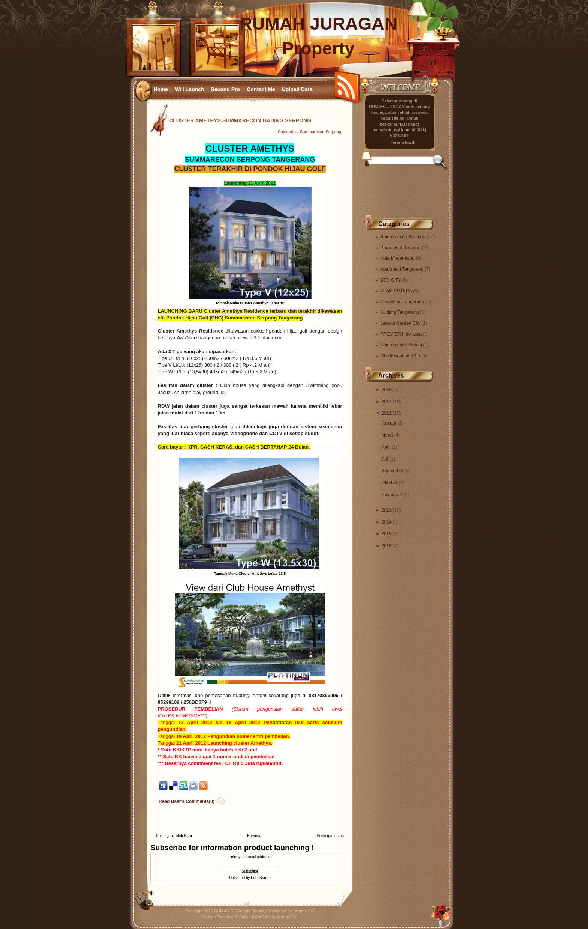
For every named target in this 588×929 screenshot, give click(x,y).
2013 (386, 510)
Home (160, 89)
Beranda (254, 836)
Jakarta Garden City (401, 323)
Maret (387, 435)
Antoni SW (305, 911)
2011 (386, 401)
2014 (386, 522)
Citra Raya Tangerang (402, 301)
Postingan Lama (330, 836)
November (391, 494)
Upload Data (297, 89)
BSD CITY (391, 280)
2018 (386, 545)
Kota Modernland (398, 258)
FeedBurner (261, 878)
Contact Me (261, 89)
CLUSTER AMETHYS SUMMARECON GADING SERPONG (240, 120)
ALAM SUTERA (396, 291)
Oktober (389, 482)
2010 (386, 389)
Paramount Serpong (401, 247)
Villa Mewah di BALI (401, 355)
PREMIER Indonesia (401, 334)
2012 (386, 413)
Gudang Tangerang (400, 312)
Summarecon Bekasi (401, 345)
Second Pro (225, 89)
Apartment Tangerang (402, 269)
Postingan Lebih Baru (174, 836)
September (392, 470)
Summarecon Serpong (403, 236)
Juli (384, 459)
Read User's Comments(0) (186, 801)
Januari (388, 423)
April (385, 447)
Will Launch (189, 89)
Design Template (218, 917)
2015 (386, 533)
